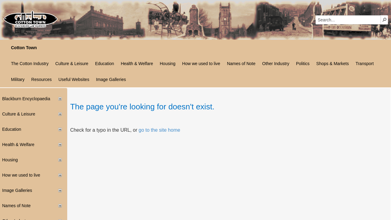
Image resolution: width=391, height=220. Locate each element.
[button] (384, 19)
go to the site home (159, 130)
